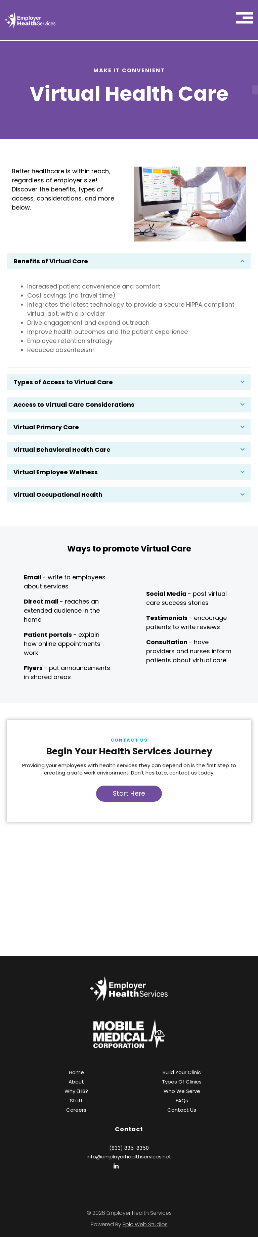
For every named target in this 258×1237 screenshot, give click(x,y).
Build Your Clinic (182, 1072)
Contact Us (181, 1109)
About (76, 1081)
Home (76, 1072)
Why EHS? (76, 1091)
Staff (76, 1100)
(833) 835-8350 (129, 1147)
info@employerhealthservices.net (129, 1156)
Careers (76, 1109)
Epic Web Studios (145, 1224)
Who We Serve (182, 1091)
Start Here (129, 793)
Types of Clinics (182, 1081)
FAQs (182, 1100)
